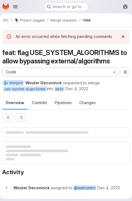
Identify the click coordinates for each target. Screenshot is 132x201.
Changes (87, 102)
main (59, 89)
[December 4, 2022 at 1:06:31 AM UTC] (108, 187)
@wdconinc (85, 187)
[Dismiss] (123, 36)
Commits (39, 102)
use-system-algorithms (24, 89)
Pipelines (63, 102)
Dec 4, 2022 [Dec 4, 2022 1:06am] (77, 88)
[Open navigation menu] (15, 6)
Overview (15, 102)
